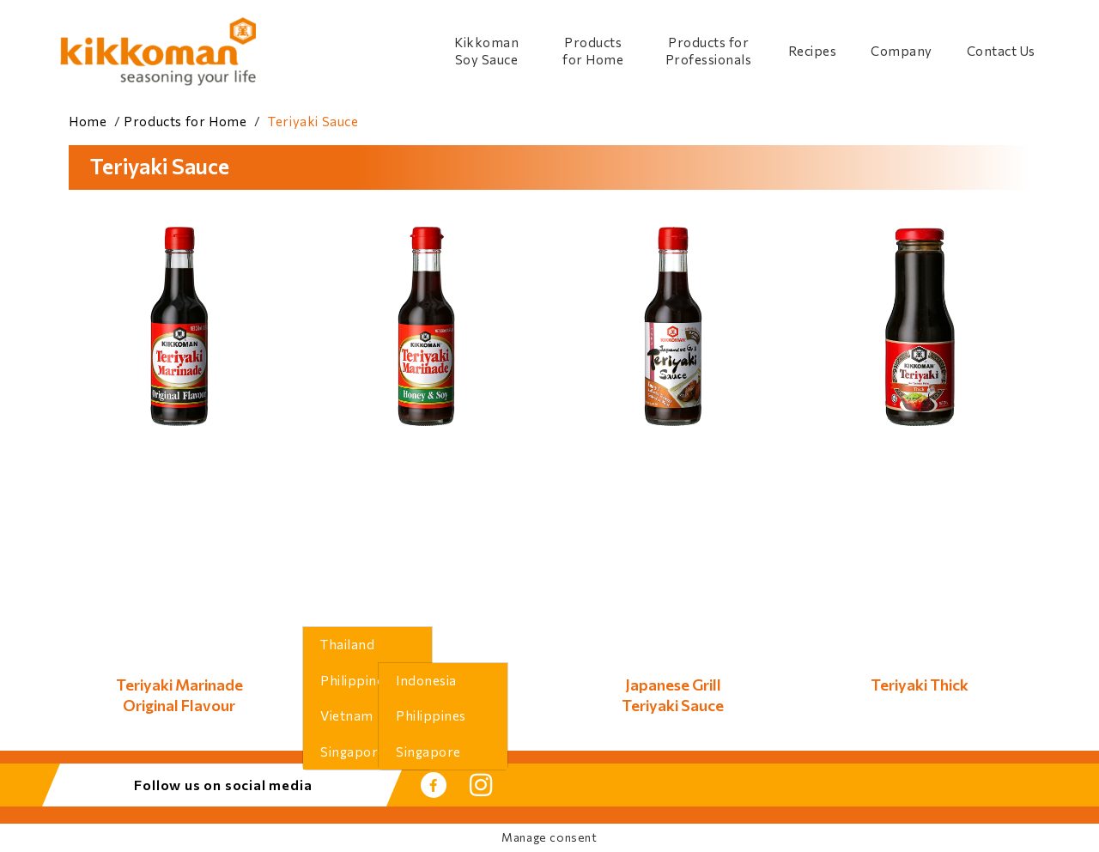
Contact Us (1001, 50)
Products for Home (592, 50)
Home (87, 121)
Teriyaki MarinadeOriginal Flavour (179, 694)
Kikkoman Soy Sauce (486, 50)
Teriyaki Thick (919, 684)
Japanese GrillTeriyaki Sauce (673, 694)
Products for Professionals (708, 50)
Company (901, 50)
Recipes (812, 50)
